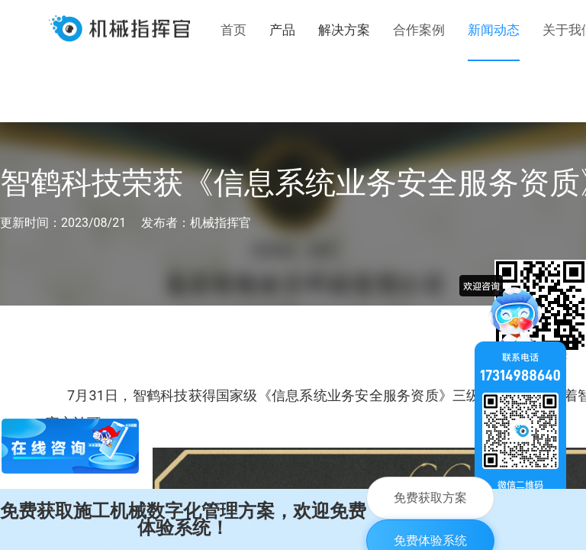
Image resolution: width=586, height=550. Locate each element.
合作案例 (419, 29)
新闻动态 (494, 29)
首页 (233, 29)
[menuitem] (233, 30)
